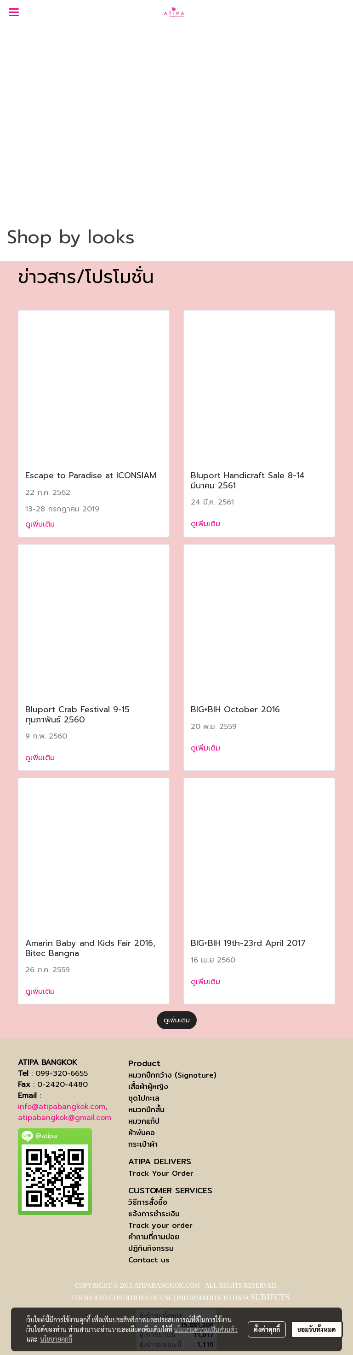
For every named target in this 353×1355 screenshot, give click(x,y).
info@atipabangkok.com (61, 1106)
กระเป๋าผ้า (143, 1144)
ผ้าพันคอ (141, 1132)
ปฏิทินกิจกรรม (151, 1248)
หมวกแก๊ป (143, 1121)
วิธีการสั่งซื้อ (147, 1202)
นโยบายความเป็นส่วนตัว (206, 1329)
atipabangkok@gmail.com (64, 1117)
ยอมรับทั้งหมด (316, 1329)
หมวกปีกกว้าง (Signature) (172, 1075)
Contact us (149, 1260)
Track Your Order (161, 1173)
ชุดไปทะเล (143, 1098)
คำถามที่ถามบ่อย (153, 1237)
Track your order (160, 1225)
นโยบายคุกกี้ (56, 1339)
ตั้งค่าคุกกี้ (267, 1329)
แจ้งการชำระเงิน (154, 1214)
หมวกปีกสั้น (146, 1109)
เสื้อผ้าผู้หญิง (148, 1086)
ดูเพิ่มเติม (41, 524)
